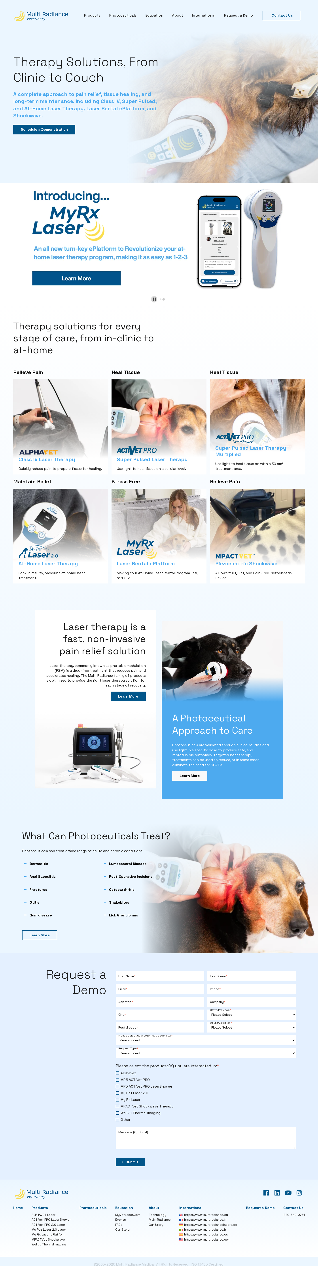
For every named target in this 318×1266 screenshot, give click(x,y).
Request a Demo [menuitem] (238, 15)
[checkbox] (206, 1096)
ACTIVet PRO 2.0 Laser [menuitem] (48, 1225)
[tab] (160, 299)
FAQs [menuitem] (118, 1225)
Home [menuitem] (18, 1207)
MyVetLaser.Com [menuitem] (127, 1215)
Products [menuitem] (92, 15)
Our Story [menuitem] (122, 1230)
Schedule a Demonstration (44, 129)
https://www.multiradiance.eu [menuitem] (203, 1215)
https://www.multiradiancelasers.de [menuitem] (208, 1225)
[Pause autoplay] (154, 299)
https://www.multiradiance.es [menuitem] (203, 1234)
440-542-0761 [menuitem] (294, 1215)
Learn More (128, 696)
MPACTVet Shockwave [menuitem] (48, 1239)
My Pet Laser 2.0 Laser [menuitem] (49, 1230)
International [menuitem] (204, 15)
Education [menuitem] (154, 15)
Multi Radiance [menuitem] (160, 1220)
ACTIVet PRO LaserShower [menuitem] (51, 1220)
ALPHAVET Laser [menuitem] (43, 1215)
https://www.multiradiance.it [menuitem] (202, 1230)
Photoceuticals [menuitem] (123, 15)
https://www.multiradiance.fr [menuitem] (203, 1220)
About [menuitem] (177, 15)
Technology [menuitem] (157, 1215)
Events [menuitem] (120, 1220)
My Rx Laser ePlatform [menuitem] (48, 1234)
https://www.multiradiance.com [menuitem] (204, 1239)
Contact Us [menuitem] (282, 15)
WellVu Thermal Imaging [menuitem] (49, 1244)
